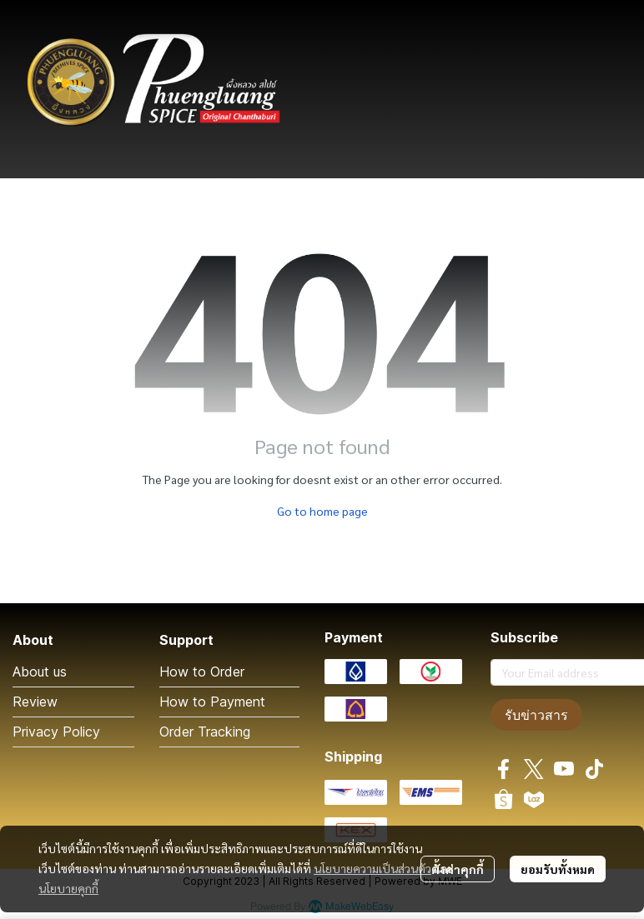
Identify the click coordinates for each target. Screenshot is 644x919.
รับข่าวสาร (536, 715)
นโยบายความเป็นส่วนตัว (372, 868)
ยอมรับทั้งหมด (558, 869)
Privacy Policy (56, 731)
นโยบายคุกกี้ (68, 888)
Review (35, 701)
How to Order (201, 671)
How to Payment (212, 701)
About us (40, 671)
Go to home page (322, 510)
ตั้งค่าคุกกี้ (457, 869)
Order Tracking (204, 731)
